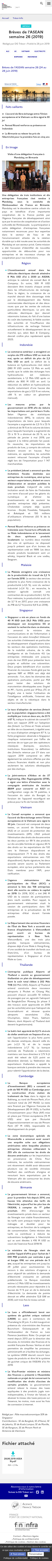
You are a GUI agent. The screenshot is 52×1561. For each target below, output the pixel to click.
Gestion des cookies (36, 1541)
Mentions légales (31, 1536)
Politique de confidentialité (26, 1539)
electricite (40, 51)
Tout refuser (18, 1554)
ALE (7, 51)
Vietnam (25, 51)
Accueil (5, 18)
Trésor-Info (18, 18)
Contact (17, 1536)
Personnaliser (35, 1554)
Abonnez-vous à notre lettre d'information (26, 1487)
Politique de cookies (15, 1541)
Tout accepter (40, 1550)
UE (15, 51)
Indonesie (32, 57)
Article (26, 26)
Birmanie (18, 57)
